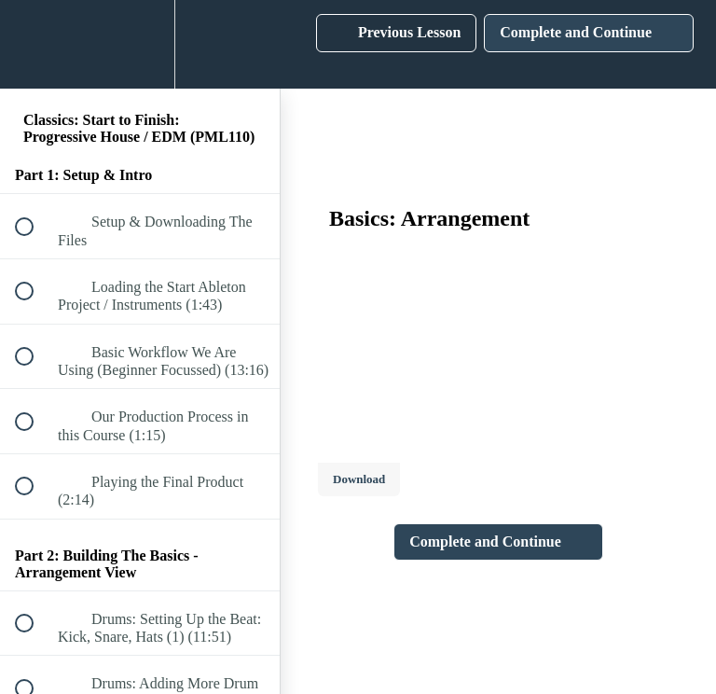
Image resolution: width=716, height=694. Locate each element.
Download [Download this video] (359, 479)
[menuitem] (139, 44)
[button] (34, 44)
